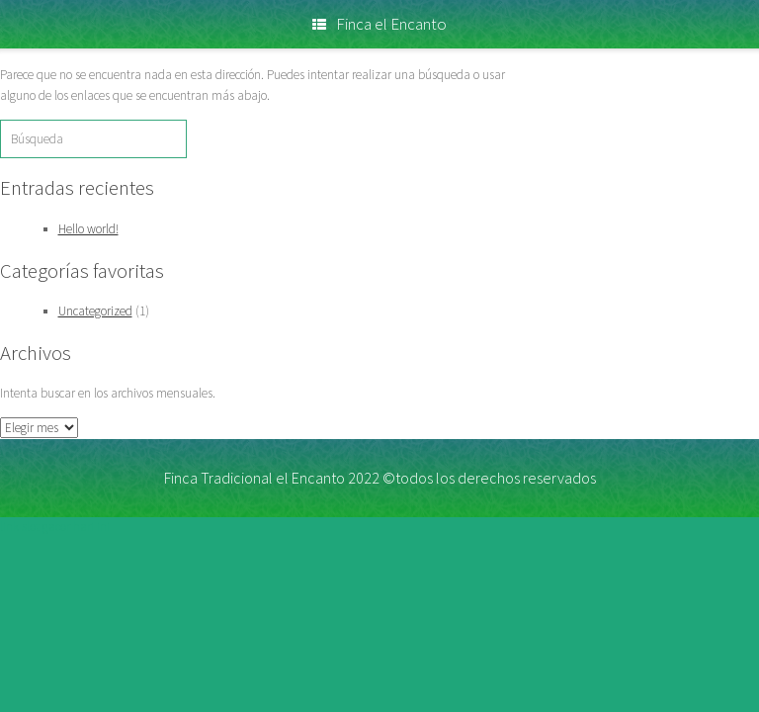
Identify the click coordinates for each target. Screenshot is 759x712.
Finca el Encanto (379, 24)
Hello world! (88, 229)
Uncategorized (95, 311)
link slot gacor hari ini (55, 526)
